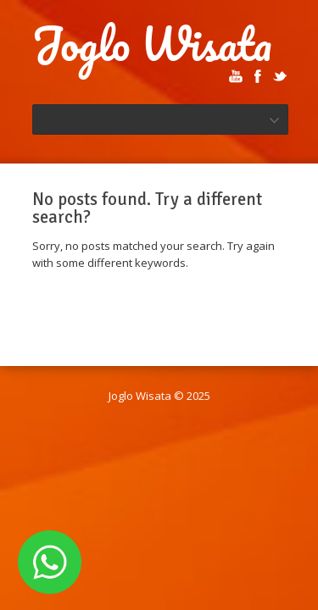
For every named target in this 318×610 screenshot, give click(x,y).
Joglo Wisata (152, 44)
